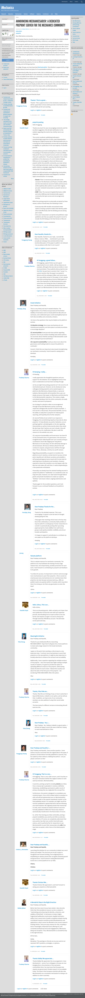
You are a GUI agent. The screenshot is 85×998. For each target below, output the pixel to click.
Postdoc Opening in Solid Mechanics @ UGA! (8, 105)
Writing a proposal (8, 234)
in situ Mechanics (7, 236)
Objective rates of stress (7, 211)
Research (3, 14)
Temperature (6, 220)
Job (52, 14)
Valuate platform (36, 556)
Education (10, 14)
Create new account (6, 64)
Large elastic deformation (6, 199)
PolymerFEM (6, 270)
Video (56, 14)
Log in (32, 110)
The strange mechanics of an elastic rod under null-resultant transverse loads (7, 123)
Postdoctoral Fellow (6, 175)
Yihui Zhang (21, 642)
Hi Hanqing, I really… (39, 372)
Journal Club (76, 36)
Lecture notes (76, 38)
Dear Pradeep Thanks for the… (45, 507)
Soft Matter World (7, 276)
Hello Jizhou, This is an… (41, 605)
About (71, 1)
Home (17, 17)
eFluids (5, 280)
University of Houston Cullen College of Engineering (42, 995)
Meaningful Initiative (37, 636)
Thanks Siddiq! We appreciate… (43, 958)
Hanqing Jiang (21, 309)
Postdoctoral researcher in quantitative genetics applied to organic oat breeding (7, 113)
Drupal (65, 994)
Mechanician (18, 14)
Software (32, 14)
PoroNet (5, 272)
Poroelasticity (7, 216)
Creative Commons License (44, 994)
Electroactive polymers (6, 265)
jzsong (21, 553)
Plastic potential (7, 214)
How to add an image (76, 29)
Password (4, 24)
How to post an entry (76, 33)
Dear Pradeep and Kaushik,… (40, 845)
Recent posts (65, 1)
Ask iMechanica (76, 21)
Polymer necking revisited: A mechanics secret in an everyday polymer (7, 150)
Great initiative (35, 303)
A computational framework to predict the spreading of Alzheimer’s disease (7, 160)
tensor (5, 242)
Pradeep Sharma (25, 29)
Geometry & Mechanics (6, 195)
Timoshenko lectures (6, 223)
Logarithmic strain (8, 202)
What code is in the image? (6, 39)
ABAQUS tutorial (7, 191)
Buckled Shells (7, 258)
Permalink (43, 115)
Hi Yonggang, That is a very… (42, 774)
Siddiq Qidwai (21, 908)
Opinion (26, 14)
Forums (5, 77)
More (12, 178)
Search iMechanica (8, 79)
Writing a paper (7, 232)
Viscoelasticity (7, 226)
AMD (4, 252)
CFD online (6, 260)
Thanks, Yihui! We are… (40, 691)
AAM (4, 250)
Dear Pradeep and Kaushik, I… (40, 748)
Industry (39, 14)
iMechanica (7, 7)
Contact (76, 1)
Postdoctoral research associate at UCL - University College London (8, 99)
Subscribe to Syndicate (71, 114)
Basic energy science (6, 255)
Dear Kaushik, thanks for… (43, 234)
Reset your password (6, 68)
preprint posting (38, 122)
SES (4, 274)
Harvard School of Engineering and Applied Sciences (13, 995)
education (19, 31)
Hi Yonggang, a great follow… (46, 260)
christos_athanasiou (22, 849)
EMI (4, 262)
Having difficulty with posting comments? (77, 24)
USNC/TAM (6, 278)
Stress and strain (7, 218)
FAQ (74, 42)
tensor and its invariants (6, 239)
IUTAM (5, 268)
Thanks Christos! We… (40, 882)
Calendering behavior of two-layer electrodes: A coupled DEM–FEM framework (8, 169)
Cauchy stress (6, 193)
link (40, 271)
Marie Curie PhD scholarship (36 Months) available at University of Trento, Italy (7, 131)
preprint (18, 33)
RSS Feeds (75, 40)
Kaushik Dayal (24, 128)
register (38, 110)
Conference (46, 14)
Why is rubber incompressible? (7, 229)
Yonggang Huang (21, 106)
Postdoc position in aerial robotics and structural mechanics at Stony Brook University (7, 141)
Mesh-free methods (8, 208)
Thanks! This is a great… (38, 100)
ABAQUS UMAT (7, 189)
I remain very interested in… (76, 52)
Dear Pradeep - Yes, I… (42, 723)
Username (4, 19)
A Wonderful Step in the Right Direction (43, 902)
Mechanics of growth (6, 205)
